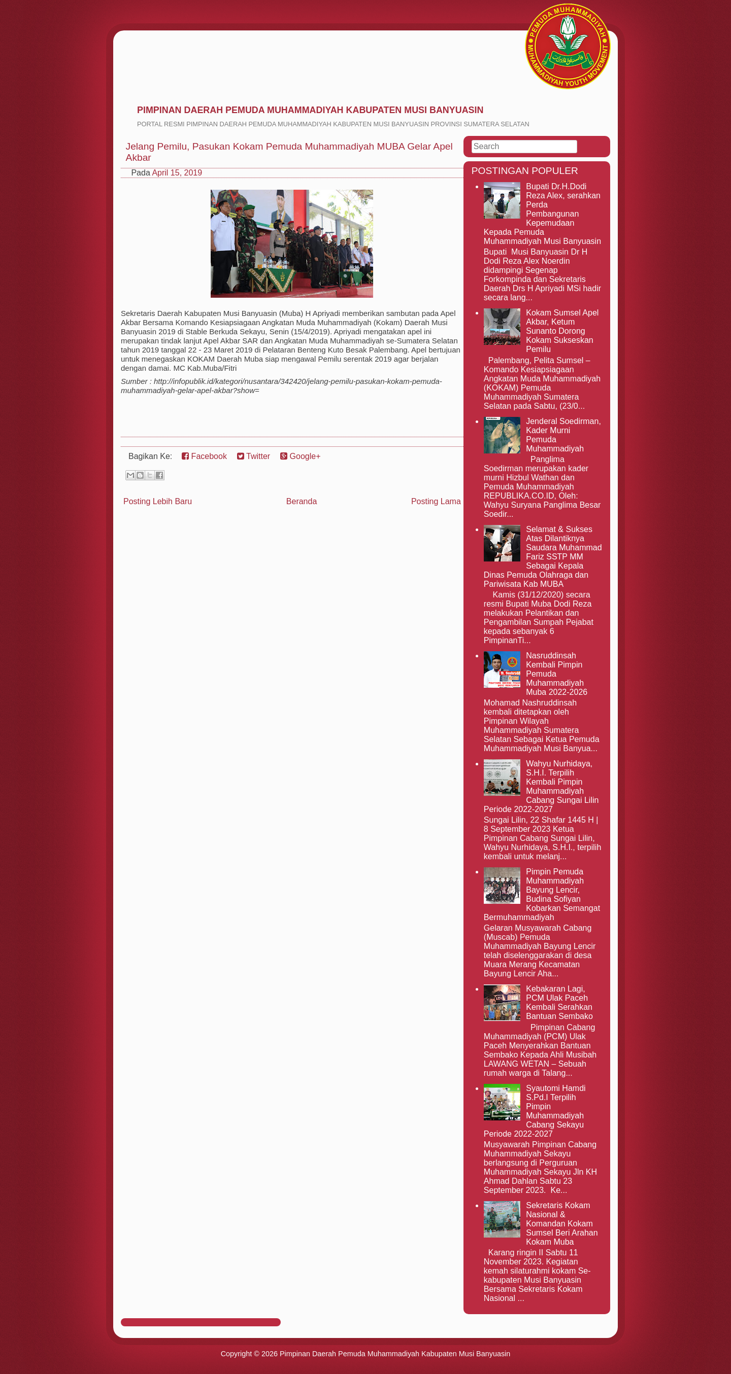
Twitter (253, 456)
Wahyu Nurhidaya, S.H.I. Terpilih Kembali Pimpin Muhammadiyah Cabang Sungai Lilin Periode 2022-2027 (541, 786)
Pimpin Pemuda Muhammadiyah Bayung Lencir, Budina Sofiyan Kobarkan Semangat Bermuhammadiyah (542, 894)
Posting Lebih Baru (157, 501)
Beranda (301, 501)
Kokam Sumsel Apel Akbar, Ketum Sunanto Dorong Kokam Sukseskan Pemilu (562, 331)
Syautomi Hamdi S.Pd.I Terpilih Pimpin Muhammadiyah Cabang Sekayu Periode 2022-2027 (535, 1111)
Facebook (204, 456)
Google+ (300, 456)
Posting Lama (436, 501)
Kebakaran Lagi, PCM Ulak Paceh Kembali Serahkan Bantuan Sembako (559, 1002)
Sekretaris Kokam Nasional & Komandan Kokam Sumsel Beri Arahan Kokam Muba (561, 1223)
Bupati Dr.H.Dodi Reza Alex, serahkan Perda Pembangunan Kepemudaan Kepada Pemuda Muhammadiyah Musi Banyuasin (542, 213)
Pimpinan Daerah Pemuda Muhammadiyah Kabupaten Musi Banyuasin (310, 110)
